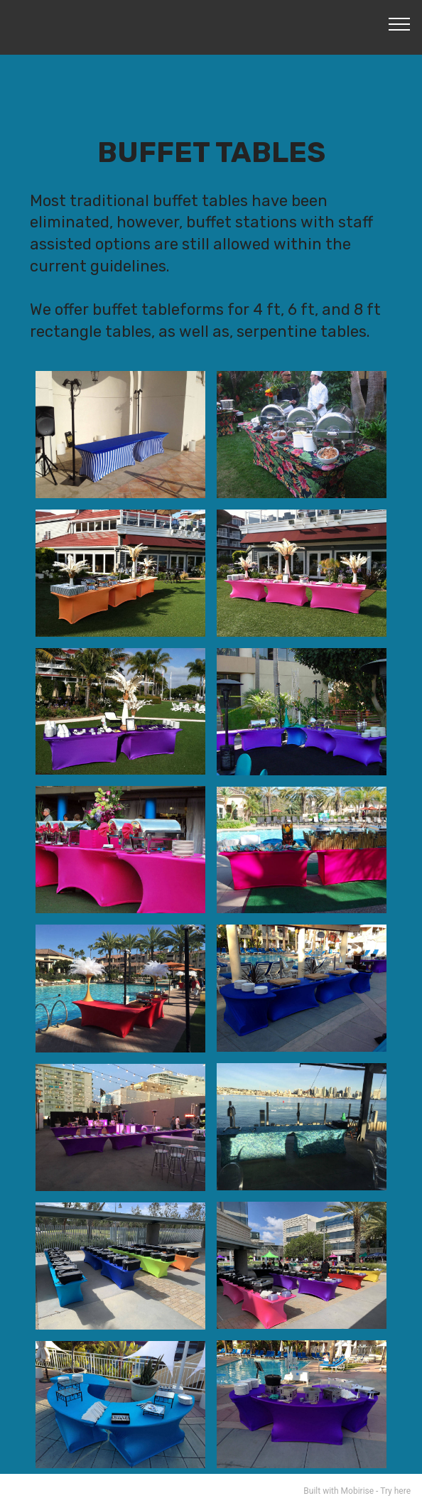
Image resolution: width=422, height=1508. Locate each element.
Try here (395, 1491)
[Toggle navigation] (400, 23)
